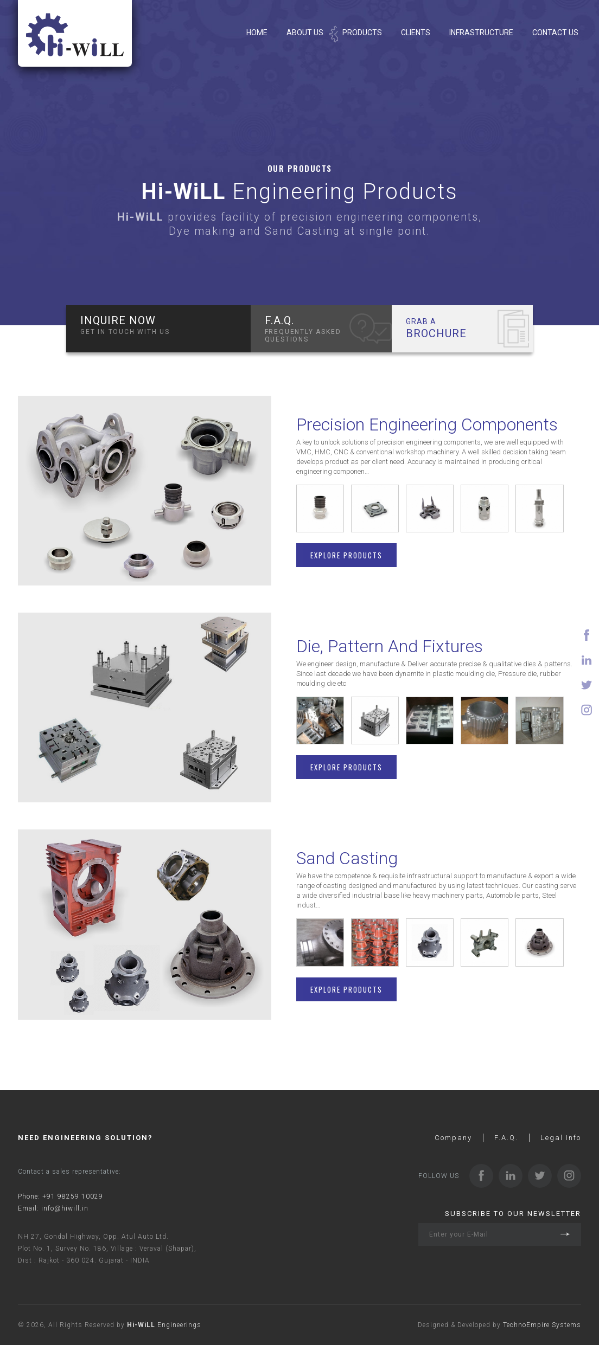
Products (362, 32)
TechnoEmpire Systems (542, 1325)
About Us (304, 32)
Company (453, 1138)
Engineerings (164, 1325)
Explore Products (346, 555)
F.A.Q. (506, 1138)
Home (256, 32)
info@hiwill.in (64, 1208)
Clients (415, 32)
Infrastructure (481, 32)
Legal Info (560, 1138)
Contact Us (555, 32)
